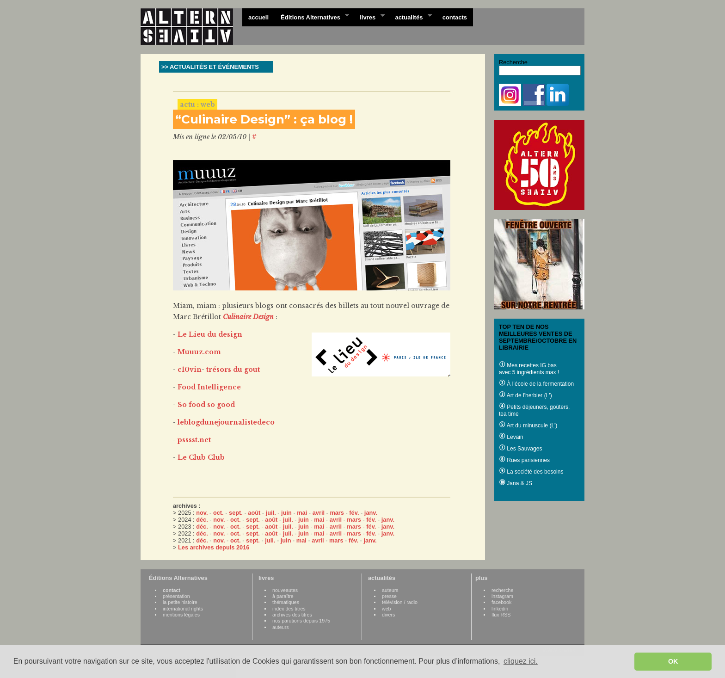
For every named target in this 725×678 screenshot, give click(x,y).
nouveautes (285, 590)
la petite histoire (180, 602)
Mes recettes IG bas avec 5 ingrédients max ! (529, 369)
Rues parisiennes (524, 460)
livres (369, 16)
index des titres (289, 608)
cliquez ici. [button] (521, 661)
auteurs (280, 627)
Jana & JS (515, 483)
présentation (176, 596)
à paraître (283, 596)
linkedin (500, 608)
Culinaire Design (248, 317)
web (386, 608)
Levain (511, 437)
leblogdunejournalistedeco (226, 422)
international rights (183, 608)
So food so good (206, 405)
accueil (258, 17)
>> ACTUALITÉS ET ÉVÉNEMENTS (210, 66)
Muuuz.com (199, 352)
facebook (501, 602)
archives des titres (292, 614)
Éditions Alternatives (312, 16)
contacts (454, 17)
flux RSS (501, 614)
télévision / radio (400, 602)
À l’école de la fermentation (536, 384)
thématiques (285, 602)
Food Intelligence (209, 387)
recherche (502, 590)
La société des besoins (531, 471)
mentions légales (181, 614)
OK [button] (673, 661)
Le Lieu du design (210, 334)
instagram (502, 596)
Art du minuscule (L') (528, 425)
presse (389, 596)
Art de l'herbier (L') (525, 395)
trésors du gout (233, 369)
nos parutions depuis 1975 (301, 620)
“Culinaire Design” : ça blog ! (264, 119)
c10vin (190, 369)
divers (388, 614)
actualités (410, 16)
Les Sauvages (520, 448)
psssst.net (194, 440)
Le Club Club (201, 457)
